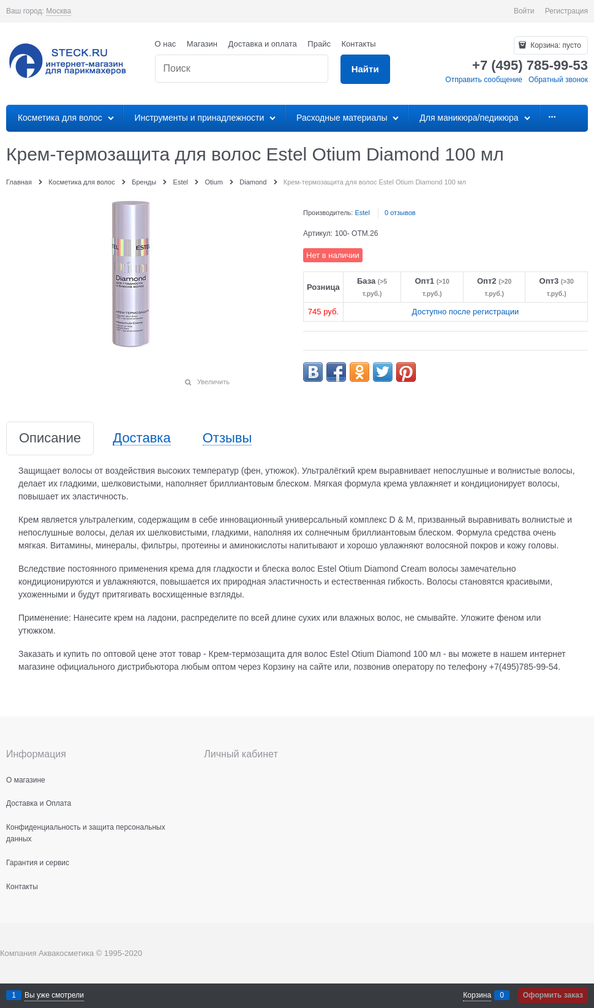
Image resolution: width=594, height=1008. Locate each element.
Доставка (141, 438)
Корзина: (554, 45)
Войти (524, 11)
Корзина (477, 995)
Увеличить (213, 381)
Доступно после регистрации (465, 311)
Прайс (319, 43)
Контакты (359, 43)
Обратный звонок (558, 79)
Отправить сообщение (483, 79)
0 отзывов (400, 212)
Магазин (202, 43)
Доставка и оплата (262, 43)
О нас (165, 43)
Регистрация (566, 11)
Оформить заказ (553, 995)
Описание (50, 438)
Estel (362, 212)
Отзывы (227, 438)
